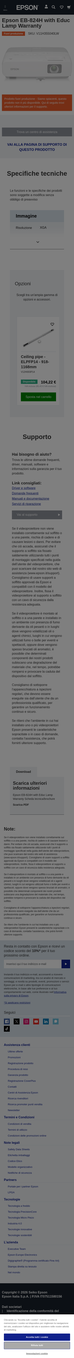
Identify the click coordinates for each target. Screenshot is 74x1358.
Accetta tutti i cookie (37, 1337)
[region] (37, 1336)
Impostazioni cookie (37, 1353)
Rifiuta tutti (37, 1345)
